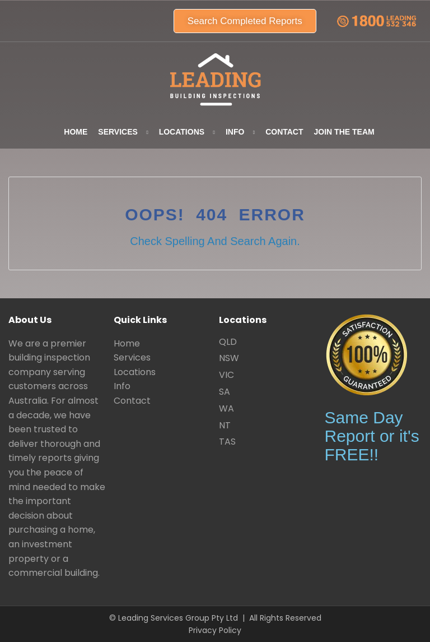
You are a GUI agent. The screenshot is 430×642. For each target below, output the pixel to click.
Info (122, 386)
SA (224, 391)
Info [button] (235, 131)
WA (226, 408)
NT (225, 425)
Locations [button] (181, 131)
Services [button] (118, 131)
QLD (228, 341)
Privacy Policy (215, 630)
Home (75, 131)
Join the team (344, 131)
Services (132, 357)
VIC (226, 374)
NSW (229, 358)
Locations (135, 372)
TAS (227, 441)
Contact (284, 131)
